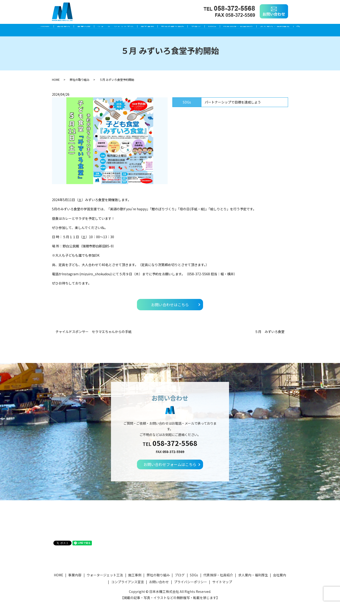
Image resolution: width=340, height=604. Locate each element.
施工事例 (146, 27)
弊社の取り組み (174, 27)
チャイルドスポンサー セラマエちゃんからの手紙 (93, 331)
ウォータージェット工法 (111, 27)
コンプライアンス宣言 (127, 581)
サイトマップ (222, 581)
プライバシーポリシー (190, 581)
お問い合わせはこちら (170, 304)
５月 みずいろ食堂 (270, 331)
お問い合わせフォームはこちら (170, 464)
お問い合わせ (159, 581)
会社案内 (53, 27)
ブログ (200, 27)
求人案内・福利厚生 (288, 27)
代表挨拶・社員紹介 (248, 27)
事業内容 (76, 27)
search (315, 28)
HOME (32, 27)
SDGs (219, 27)
